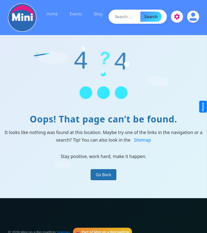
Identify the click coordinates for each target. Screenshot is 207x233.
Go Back (103, 174)
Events (76, 14)
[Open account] (193, 17)
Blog (98, 14)
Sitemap (142, 140)
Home (52, 14)
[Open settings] (177, 17)
